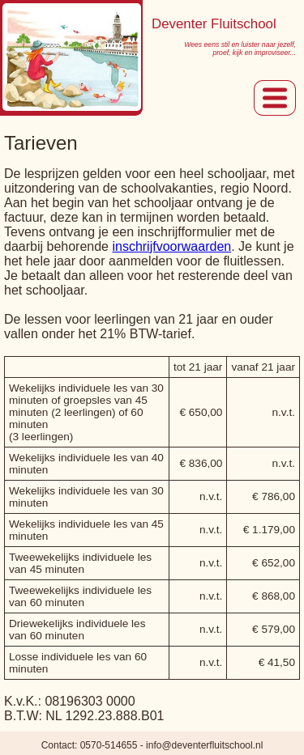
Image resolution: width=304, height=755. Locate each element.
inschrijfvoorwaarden (171, 246)
